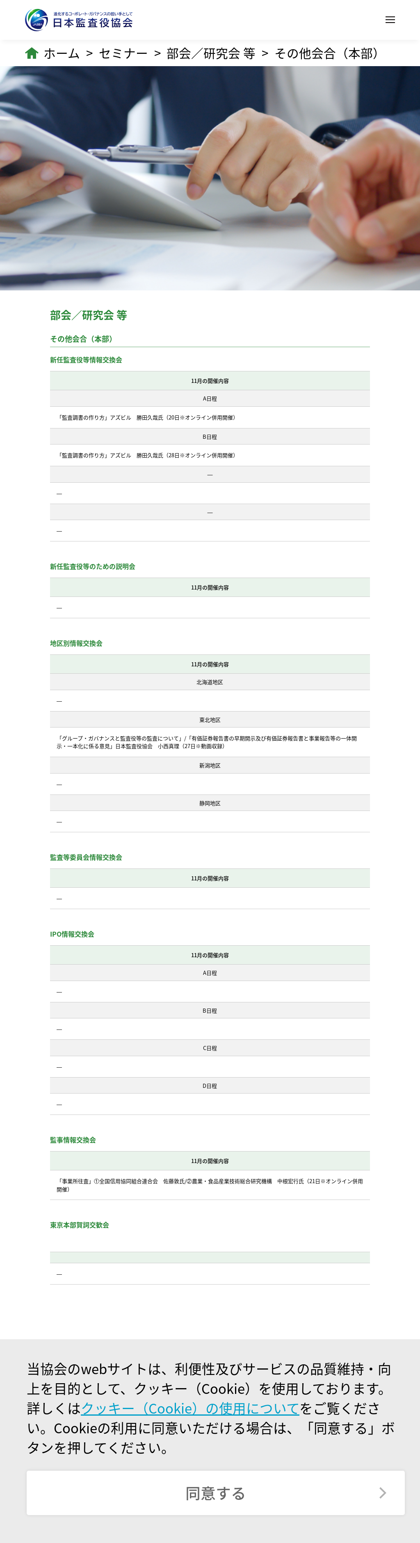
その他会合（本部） (329, 53)
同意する (215, 1492)
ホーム (61, 53)
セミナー (123, 53)
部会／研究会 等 (211, 53)
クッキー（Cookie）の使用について (190, 1408)
